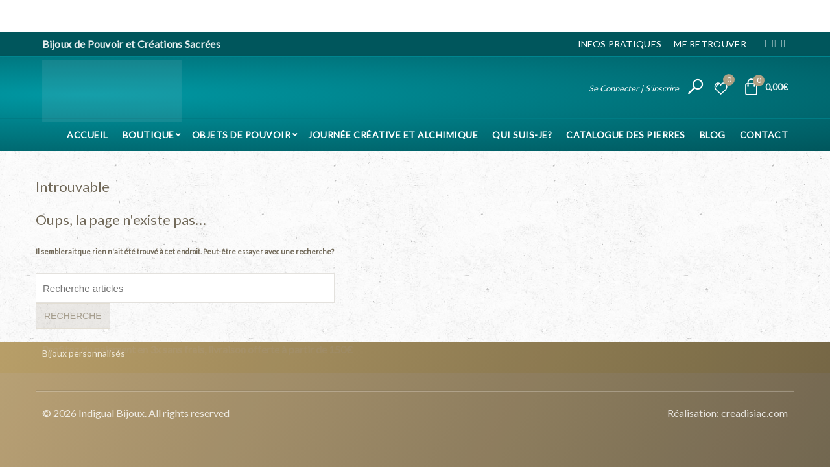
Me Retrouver (710, 43)
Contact (764, 133)
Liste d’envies (727, 82)
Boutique (148, 133)
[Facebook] (765, 43)
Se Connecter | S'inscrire (634, 87)
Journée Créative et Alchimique (393, 133)
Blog (713, 133)
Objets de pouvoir (241, 133)
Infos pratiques (620, 43)
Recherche (73, 316)
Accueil (87, 133)
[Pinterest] (783, 43)
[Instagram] (774, 43)
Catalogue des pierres (625, 133)
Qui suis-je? (522, 133)
